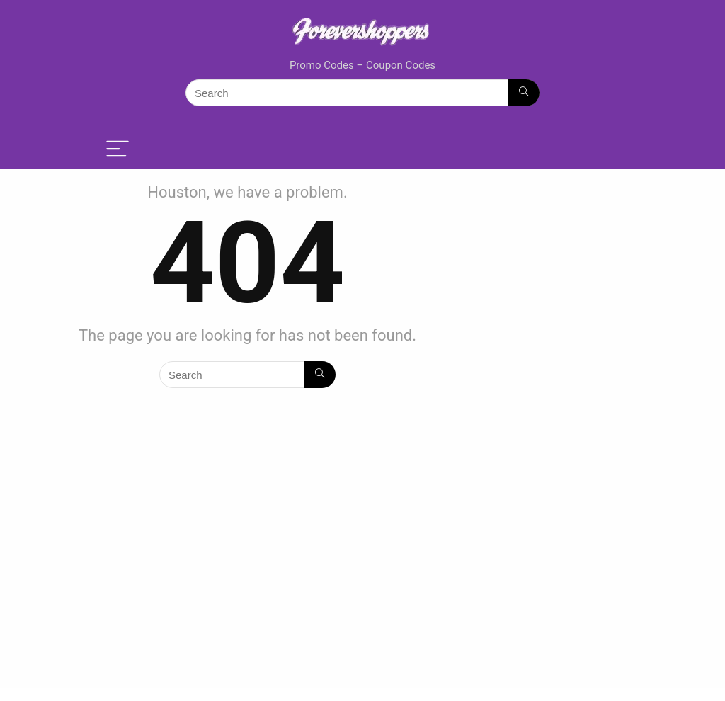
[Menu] (118, 150)
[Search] (524, 92)
